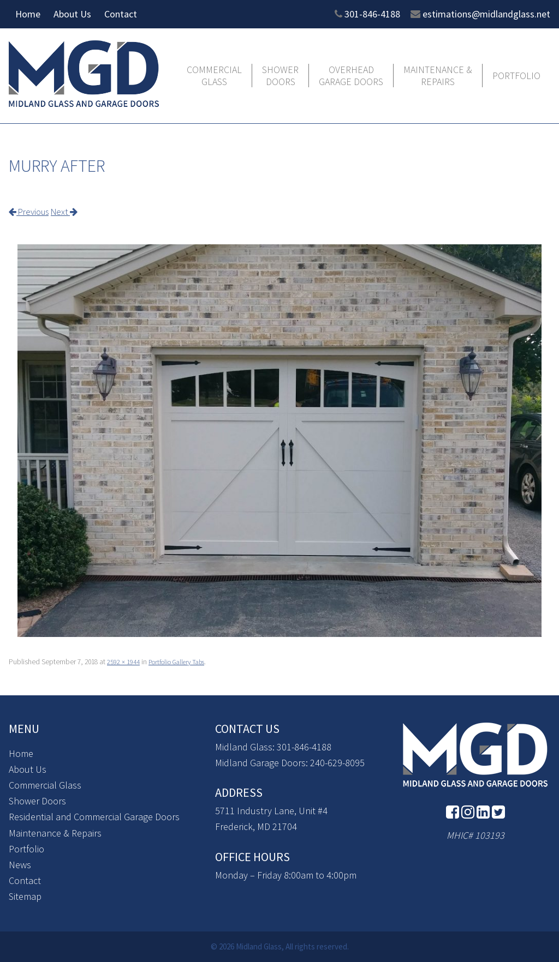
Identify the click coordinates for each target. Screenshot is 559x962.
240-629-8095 (337, 762)
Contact (120, 14)
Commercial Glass (214, 75)
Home (27, 14)
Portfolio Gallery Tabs (181, 661)
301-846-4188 (372, 14)
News (20, 864)
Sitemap (25, 895)
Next (70, 211)
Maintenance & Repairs (437, 75)
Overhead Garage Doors (351, 75)
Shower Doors (280, 75)
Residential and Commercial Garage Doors (94, 816)
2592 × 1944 (123, 661)
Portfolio (516, 76)
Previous (31, 211)
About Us (72, 14)
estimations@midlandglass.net (486, 14)
